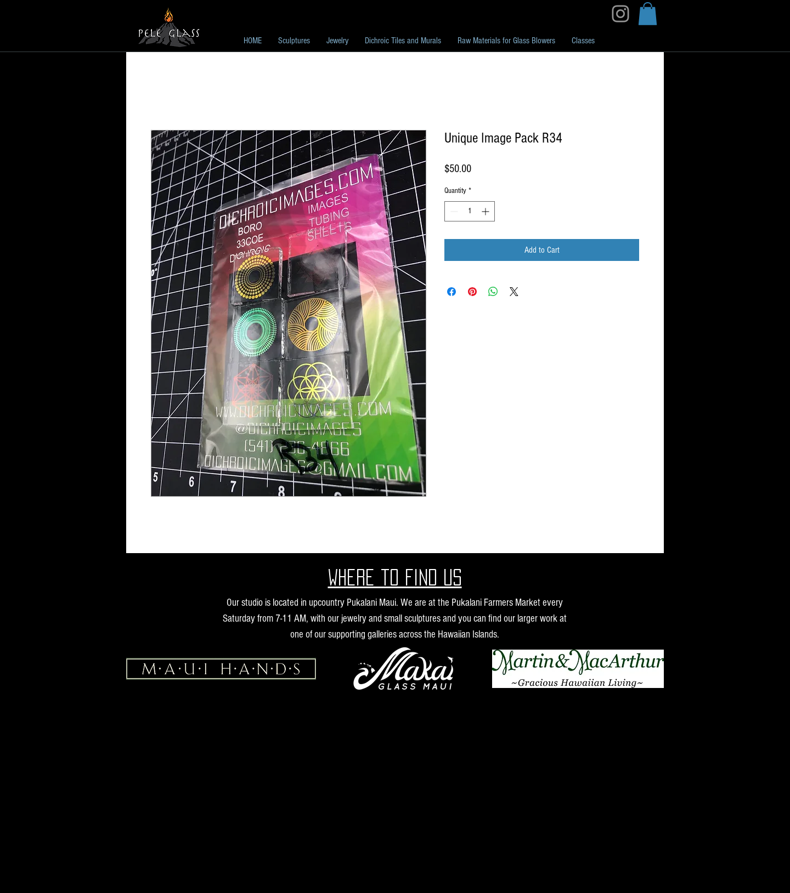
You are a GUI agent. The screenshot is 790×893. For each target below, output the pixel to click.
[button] (647, 13)
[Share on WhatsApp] (493, 291)
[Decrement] (453, 211)
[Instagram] (620, 13)
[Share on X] (514, 291)
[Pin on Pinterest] (472, 291)
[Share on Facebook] (451, 291)
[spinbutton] (469, 211)
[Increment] (486, 211)
